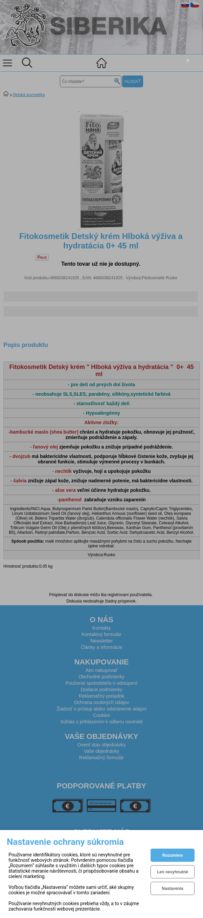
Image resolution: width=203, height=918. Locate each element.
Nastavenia (172, 888)
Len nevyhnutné (172, 872)
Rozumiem (172, 855)
